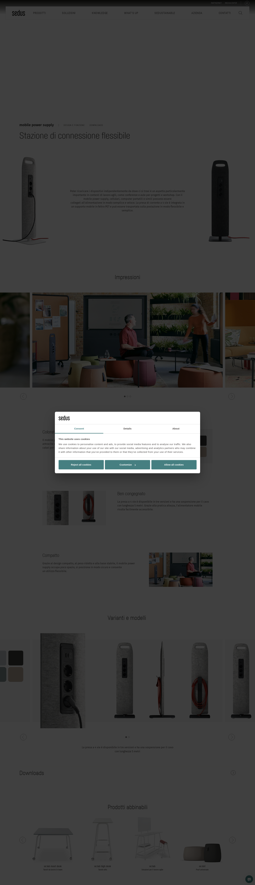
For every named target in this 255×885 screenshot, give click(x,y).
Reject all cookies (81, 464)
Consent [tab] (79, 428)
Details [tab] (127, 428)
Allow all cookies (174, 464)
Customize (128, 464)
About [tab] (175, 428)
